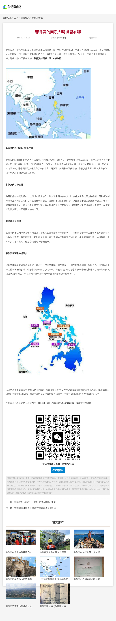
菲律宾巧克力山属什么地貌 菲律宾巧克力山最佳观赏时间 (21, 606)
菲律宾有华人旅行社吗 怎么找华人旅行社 (21, 552)
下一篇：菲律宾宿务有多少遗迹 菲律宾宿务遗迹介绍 (31, 508)
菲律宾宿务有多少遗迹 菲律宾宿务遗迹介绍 (21, 579)
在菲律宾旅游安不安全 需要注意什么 (55, 552)
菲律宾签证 (37, 18)
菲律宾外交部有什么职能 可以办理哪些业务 (89, 579)
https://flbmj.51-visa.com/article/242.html (56, 403)
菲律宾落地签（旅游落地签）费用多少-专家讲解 (55, 606)
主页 (16, 18)
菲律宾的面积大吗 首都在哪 (54, 579)
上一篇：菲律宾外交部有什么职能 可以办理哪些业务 (31, 502)
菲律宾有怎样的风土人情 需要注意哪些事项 (89, 552)
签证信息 (25, 18)
